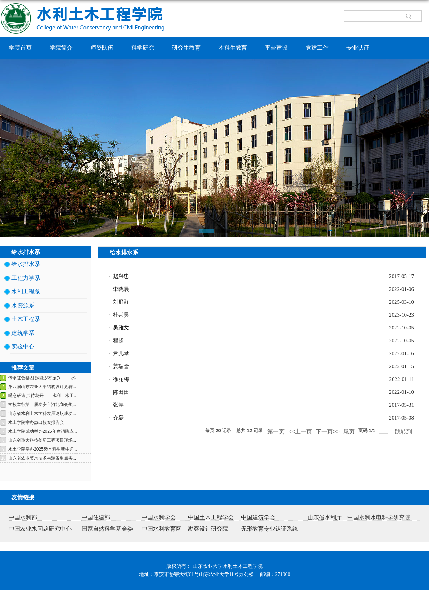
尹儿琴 (121, 353)
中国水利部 (23, 517)
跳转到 (404, 431)
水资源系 (22, 305)
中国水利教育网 (162, 529)
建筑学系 (22, 333)
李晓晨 (121, 289)
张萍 (118, 405)
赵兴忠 (121, 276)
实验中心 (22, 346)
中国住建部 (96, 517)
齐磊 (118, 418)
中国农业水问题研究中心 (40, 529)
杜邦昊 (121, 315)
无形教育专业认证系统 (269, 529)
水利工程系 (25, 291)
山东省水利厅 (324, 517)
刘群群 (121, 302)
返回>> (412, 264)
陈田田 (121, 392)
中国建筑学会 (258, 517)
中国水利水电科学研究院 (378, 517)
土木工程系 (25, 319)
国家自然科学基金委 (107, 529)
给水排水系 (25, 264)
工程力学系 (25, 278)
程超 (118, 340)
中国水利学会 (159, 517)
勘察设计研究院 (208, 529)
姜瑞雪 (121, 366)
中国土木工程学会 (211, 517)
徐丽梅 (121, 379)
